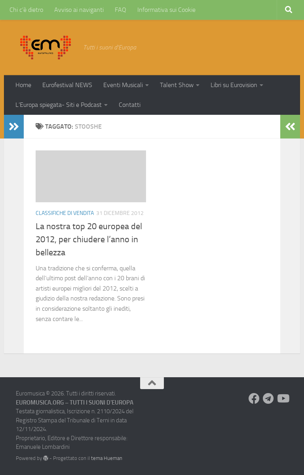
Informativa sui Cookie (166, 9)
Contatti (130, 104)
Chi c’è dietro (26, 9)
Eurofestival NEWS (67, 85)
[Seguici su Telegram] (268, 398)
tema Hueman (106, 458)
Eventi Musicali (123, 85)
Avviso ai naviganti (79, 9)
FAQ (120, 9)
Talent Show (177, 85)
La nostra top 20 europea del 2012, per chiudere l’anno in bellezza (89, 239)
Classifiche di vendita (65, 213)
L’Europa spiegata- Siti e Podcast (58, 104)
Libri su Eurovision (234, 85)
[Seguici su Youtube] (282, 398)
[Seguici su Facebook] (254, 398)
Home (23, 85)
